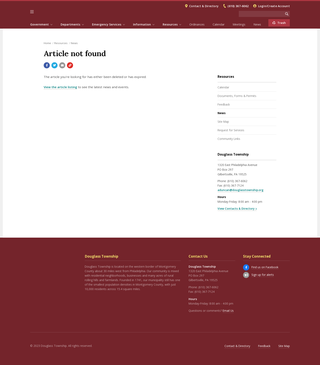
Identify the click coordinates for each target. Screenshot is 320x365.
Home (47, 43)
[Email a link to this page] (62, 65)
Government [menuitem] (39, 24)
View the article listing (60, 87)
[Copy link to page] (70, 65)
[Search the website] (261, 14)
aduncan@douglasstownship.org (240, 190)
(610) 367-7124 (233, 185)
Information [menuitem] (142, 24)
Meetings (239, 24)
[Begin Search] (287, 14)
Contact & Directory (203, 6)
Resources (61, 43)
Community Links (229, 139)
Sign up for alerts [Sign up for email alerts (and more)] (262, 275)
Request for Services (231, 130)
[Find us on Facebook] (246, 267)
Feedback (224, 104)
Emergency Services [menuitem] (106, 24)
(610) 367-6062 (238, 6)
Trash (279, 23)
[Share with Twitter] (54, 65)
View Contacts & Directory (236, 208)
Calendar (218, 24)
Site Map (223, 122)
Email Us (228, 311)
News (257, 24)
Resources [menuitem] (170, 24)
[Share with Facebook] (47, 65)
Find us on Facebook (264, 267)
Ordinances (196, 24)
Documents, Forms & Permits (237, 96)
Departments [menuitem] (70, 24)
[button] (32, 11)
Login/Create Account (274, 6)
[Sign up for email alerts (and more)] (246, 275)
